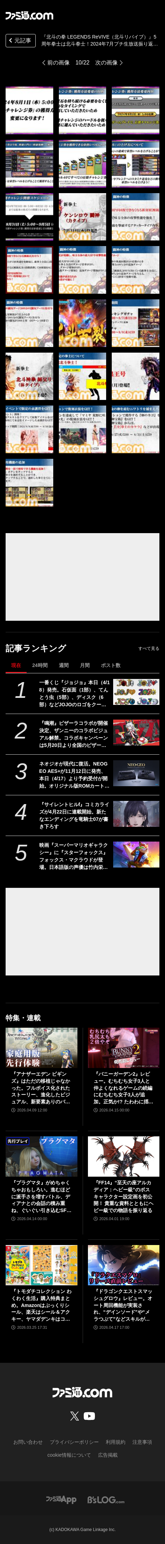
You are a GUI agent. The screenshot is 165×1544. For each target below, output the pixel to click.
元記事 (19, 41)
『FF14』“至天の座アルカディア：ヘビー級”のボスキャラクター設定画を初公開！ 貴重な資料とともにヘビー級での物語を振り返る (124, 1196)
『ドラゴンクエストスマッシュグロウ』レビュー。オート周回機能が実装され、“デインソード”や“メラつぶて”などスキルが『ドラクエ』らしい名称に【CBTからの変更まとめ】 (123, 1305)
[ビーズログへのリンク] (106, 1499)
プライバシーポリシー (74, 1442)
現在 (16, 665)
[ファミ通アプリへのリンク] (61, 1499)
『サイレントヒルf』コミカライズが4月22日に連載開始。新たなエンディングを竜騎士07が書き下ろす (74, 815)
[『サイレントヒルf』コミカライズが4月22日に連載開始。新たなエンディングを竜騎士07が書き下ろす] (136, 814)
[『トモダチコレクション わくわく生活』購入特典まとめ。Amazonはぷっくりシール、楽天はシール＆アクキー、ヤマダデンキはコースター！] (41, 1265)
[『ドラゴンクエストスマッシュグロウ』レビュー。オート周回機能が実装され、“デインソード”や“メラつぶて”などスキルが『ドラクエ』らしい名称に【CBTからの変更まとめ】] (124, 1265)
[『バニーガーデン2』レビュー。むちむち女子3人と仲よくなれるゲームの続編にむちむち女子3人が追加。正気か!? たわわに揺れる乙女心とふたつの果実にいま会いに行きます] (124, 1048)
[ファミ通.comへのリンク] (29, 15)
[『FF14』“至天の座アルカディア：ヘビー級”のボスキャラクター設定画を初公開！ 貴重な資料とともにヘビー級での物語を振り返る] (124, 1156)
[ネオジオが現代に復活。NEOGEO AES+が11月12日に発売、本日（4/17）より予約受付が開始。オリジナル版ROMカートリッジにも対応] (136, 773)
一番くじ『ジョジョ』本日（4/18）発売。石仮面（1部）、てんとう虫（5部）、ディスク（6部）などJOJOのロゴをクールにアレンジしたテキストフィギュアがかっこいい (74, 694)
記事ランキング (36, 648)
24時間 (40, 665)
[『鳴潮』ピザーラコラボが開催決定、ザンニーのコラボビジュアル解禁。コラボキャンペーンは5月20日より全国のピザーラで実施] (136, 733)
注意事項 (142, 1442)
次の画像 (106, 63)
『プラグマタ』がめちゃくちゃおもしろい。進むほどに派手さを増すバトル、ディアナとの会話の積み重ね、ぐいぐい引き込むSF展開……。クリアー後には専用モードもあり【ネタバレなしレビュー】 (41, 1197)
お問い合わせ (28, 1442)
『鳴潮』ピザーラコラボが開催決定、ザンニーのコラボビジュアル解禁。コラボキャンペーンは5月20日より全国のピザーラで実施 (73, 734)
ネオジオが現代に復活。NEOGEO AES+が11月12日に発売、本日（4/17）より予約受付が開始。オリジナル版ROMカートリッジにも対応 (74, 775)
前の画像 (58, 63)
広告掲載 (108, 1455)
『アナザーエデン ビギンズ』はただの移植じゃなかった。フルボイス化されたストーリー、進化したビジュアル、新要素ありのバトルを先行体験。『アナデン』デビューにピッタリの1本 (40, 1088)
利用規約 (115, 1442)
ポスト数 (111, 665)
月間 (85, 665)
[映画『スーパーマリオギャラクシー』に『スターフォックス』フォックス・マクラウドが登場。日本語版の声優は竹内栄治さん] (136, 855)
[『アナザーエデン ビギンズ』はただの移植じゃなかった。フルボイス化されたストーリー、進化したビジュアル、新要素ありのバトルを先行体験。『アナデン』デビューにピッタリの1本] (41, 1048)
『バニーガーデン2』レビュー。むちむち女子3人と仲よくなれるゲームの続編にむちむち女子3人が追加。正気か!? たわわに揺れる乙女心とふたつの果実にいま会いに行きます (123, 1088)
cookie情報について (69, 1455)
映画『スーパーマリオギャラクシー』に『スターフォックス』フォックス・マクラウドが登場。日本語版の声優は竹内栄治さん (73, 856)
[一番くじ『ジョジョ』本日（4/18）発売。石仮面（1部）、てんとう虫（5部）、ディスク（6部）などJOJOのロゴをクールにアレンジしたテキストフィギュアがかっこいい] (136, 692)
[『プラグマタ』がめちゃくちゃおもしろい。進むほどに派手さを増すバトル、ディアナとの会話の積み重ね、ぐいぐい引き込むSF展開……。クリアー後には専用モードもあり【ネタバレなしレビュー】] (41, 1156)
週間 (64, 665)
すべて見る (148, 648)
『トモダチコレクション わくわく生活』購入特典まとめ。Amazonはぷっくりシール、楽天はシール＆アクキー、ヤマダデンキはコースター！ (41, 1305)
